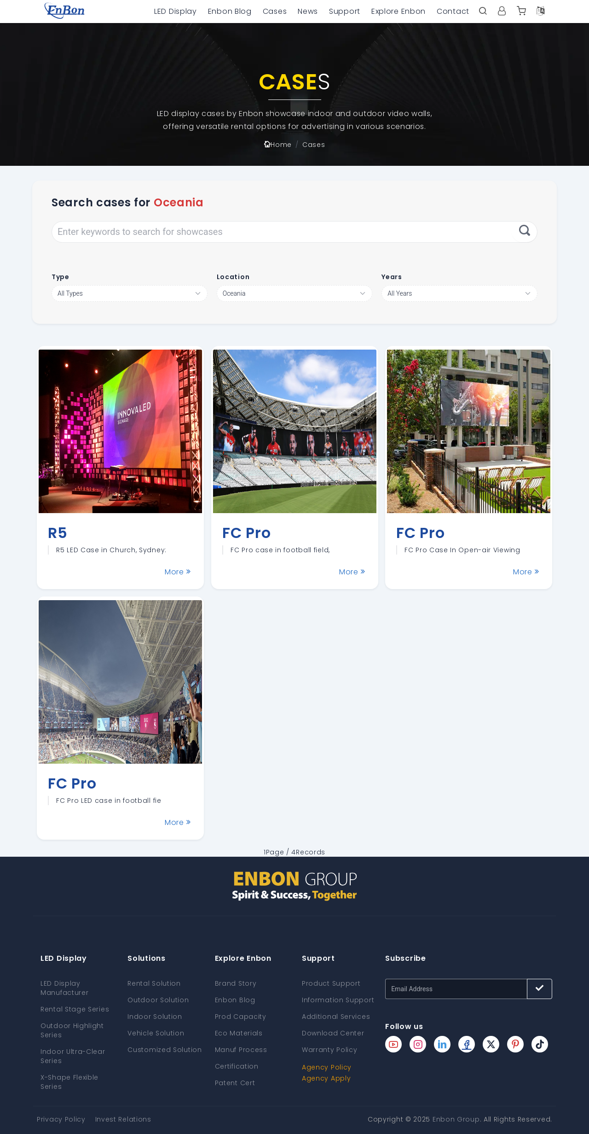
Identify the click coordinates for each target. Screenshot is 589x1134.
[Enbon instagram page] (418, 1044)
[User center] (502, 11)
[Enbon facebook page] (466, 1044)
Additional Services (336, 1016)
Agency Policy (327, 1067)
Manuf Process (241, 1049)
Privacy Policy (61, 1119)
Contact (453, 11)
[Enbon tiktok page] (539, 1044)
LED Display (175, 11)
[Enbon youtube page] (393, 1044)
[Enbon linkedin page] (442, 1044)
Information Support (338, 1000)
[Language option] (541, 11)
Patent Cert (235, 1082)
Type (60, 276)
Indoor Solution (154, 1016)
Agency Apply (326, 1078)
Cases (275, 11)
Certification (237, 1066)
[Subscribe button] (539, 989)
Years (391, 276)
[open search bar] (483, 11)
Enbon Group (456, 1119)
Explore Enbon (398, 11)
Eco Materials (239, 1033)
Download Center (333, 1033)
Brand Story (236, 983)
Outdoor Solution (158, 1000)
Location (233, 276)
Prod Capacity (240, 1016)
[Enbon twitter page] (491, 1044)
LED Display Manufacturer (64, 988)
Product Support (331, 983)
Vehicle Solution (155, 1033)
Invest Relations (123, 1119)
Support (344, 11)
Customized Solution (164, 1049)
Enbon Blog (230, 11)
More (178, 572)
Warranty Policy (330, 1049)
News (308, 11)
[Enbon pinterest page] (515, 1044)
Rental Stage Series (74, 1009)
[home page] (64, 11)
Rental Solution (154, 983)
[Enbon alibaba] (521, 11)
